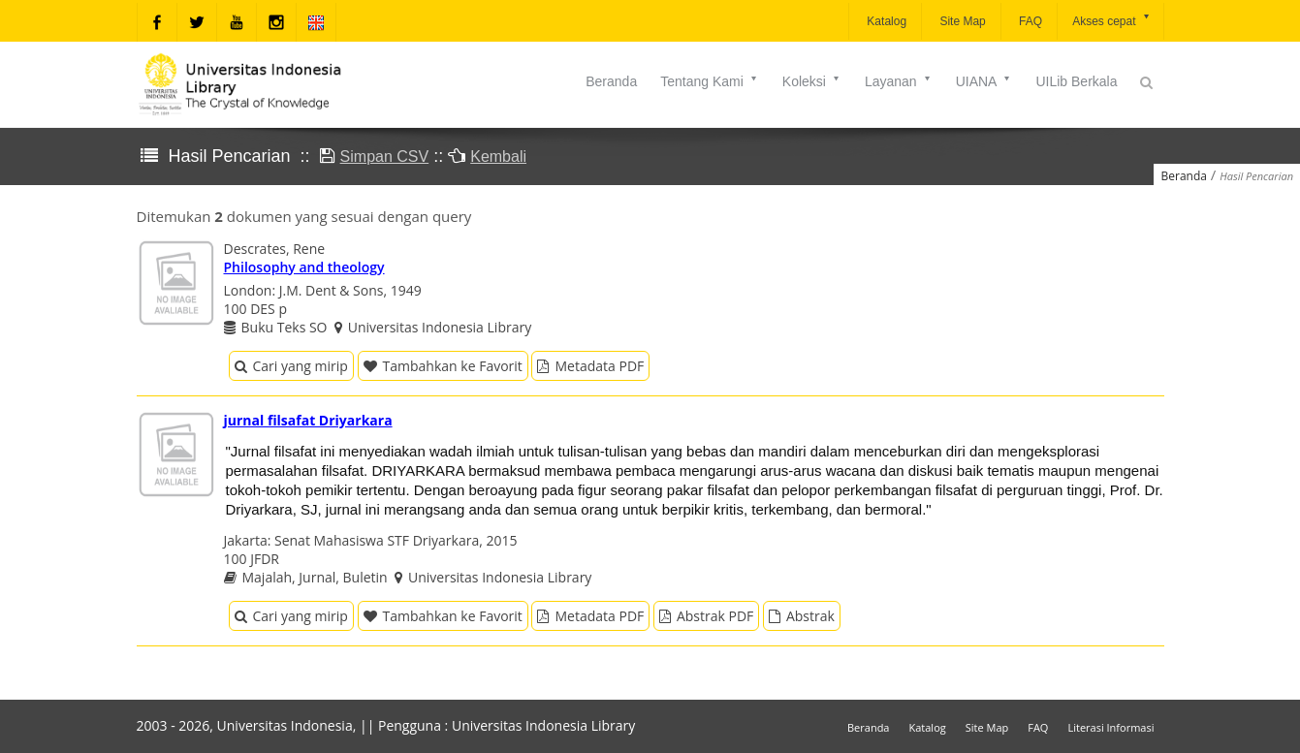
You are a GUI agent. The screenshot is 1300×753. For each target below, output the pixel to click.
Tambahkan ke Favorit (443, 366)
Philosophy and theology (304, 267)
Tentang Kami (709, 81)
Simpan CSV (384, 156)
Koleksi (811, 81)
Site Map (961, 21)
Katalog (885, 21)
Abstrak (802, 616)
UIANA (984, 81)
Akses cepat (1111, 20)
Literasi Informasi (1110, 727)
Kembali (498, 156)
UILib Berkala (1076, 81)
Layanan (899, 81)
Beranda (611, 81)
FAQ (1029, 21)
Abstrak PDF (706, 616)
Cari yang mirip (291, 366)
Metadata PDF (590, 366)
